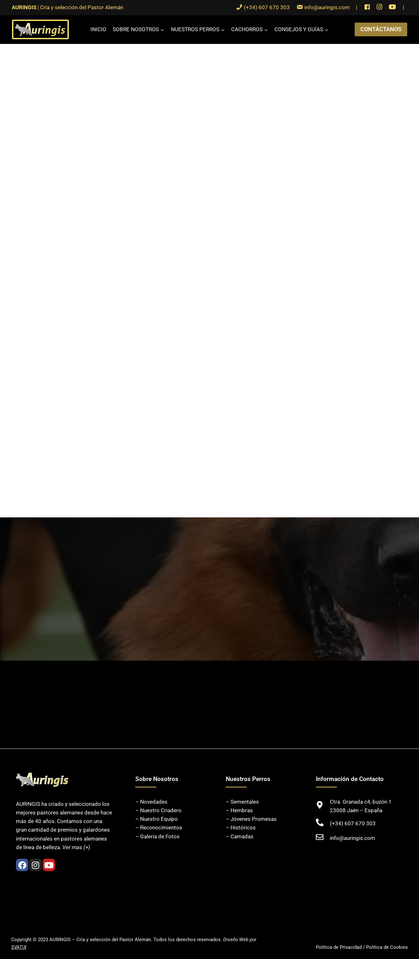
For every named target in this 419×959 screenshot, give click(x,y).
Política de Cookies (387, 947)
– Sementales (242, 802)
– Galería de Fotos (157, 836)
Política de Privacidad (339, 947)
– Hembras (239, 810)
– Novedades (151, 802)
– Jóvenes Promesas (251, 819)
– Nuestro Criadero (158, 810)
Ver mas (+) (76, 847)
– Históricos (241, 827)
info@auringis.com (352, 838)
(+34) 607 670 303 (353, 823)
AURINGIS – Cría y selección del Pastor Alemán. (100, 939)
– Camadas (239, 836)
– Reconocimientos (158, 827)
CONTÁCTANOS (380, 29)
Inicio (98, 29)
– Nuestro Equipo (156, 819)
